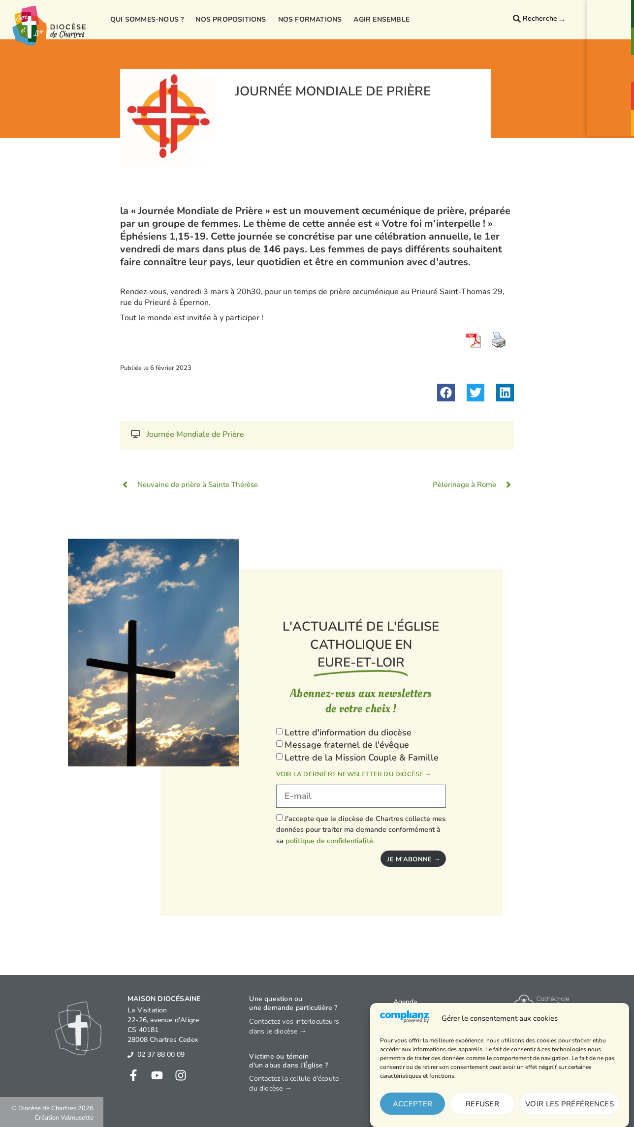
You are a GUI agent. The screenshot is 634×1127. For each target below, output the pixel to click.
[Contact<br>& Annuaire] (612, 9)
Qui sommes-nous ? (147, 19)
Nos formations (310, 19)
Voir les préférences (569, 1104)
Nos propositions (230, 19)
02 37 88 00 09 (161, 1054)
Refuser (482, 1104)
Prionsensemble (612, 74)
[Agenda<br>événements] (612, 90)
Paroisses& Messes (612, 46)
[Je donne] (612, 120)
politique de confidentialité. (330, 841)
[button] (446, 392)
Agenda (405, 1001)
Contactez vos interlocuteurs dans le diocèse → (294, 1026)
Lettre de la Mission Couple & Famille (362, 757)
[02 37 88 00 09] (130, 1055)
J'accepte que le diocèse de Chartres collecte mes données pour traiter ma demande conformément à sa (360, 830)
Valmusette (77, 1117)
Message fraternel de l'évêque (347, 745)
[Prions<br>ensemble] (612, 64)
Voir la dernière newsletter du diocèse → (354, 774)
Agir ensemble (381, 19)
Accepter (412, 1104)
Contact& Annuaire (612, 19)
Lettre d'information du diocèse (348, 732)
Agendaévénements (612, 101)
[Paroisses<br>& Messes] (612, 36)
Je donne (612, 128)
